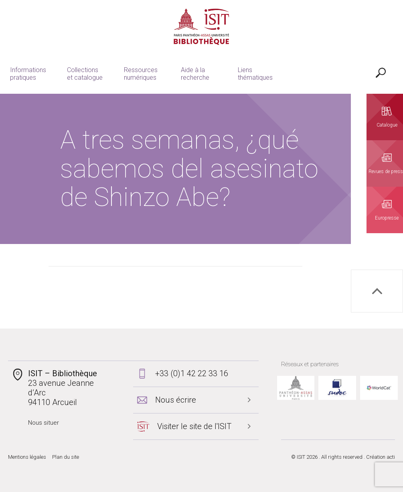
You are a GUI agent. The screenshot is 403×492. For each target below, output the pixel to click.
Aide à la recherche (195, 73)
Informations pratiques (28, 73)
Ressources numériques (141, 73)
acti (391, 457)
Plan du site (65, 457)
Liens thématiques (255, 73)
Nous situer (43, 422)
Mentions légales (27, 457)
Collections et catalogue (85, 73)
